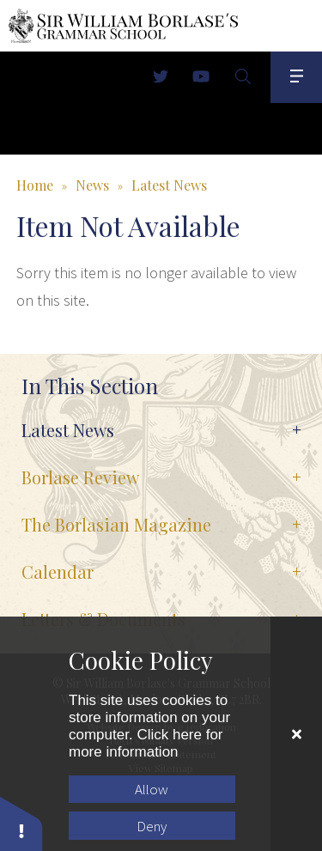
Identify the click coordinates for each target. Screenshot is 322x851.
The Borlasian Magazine (116, 524)
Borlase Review (80, 477)
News (92, 185)
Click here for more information (146, 743)
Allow (151, 789)
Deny (152, 826)
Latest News (169, 185)
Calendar (57, 571)
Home (34, 185)
